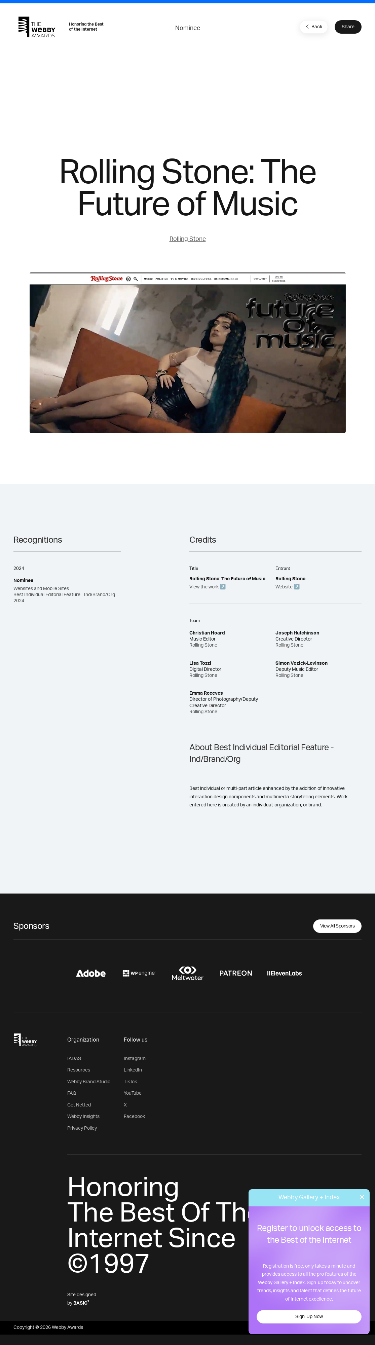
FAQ (71, 1093)
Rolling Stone (188, 239)
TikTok (130, 1082)
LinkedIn (133, 1070)
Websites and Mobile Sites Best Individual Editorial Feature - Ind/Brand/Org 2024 (64, 594)
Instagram (135, 1058)
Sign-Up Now (309, 1316)
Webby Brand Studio (88, 1082)
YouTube (133, 1093)
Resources (78, 1070)
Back (313, 26)
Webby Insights (83, 1116)
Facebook (134, 1116)
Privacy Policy (82, 1128)
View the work (204, 587)
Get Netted (79, 1105)
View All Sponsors (337, 926)
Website (284, 587)
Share (348, 27)
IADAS (74, 1058)
